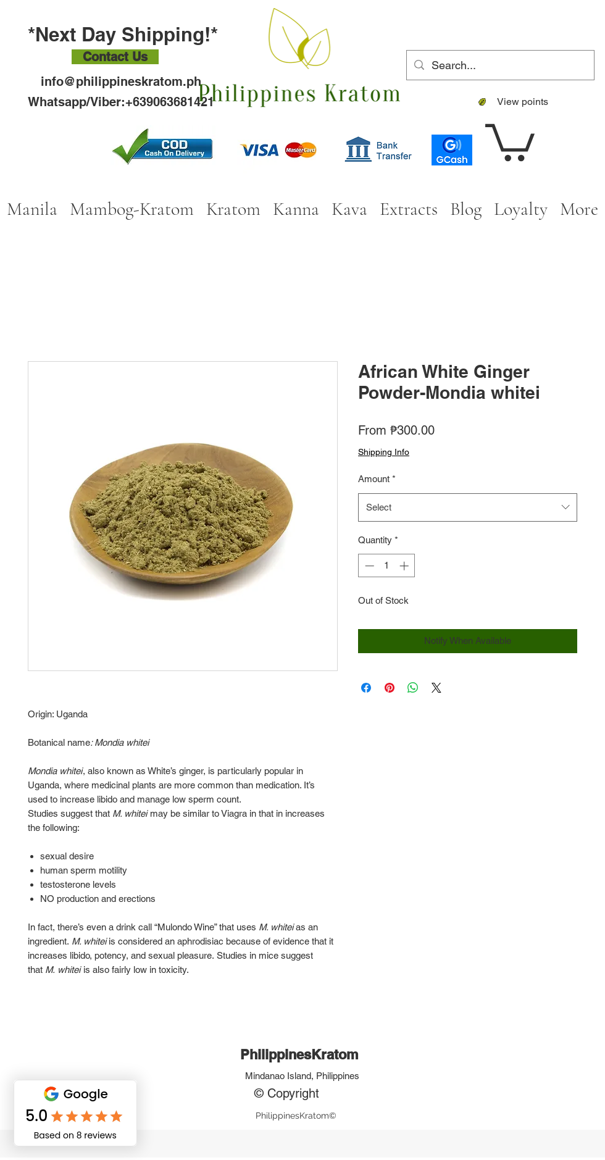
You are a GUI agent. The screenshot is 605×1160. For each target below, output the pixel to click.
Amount (377, 479)
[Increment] (405, 565)
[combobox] (467, 507)
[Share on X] (436, 687)
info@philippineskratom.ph (121, 81)
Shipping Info (383, 452)
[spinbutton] (387, 565)
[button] (510, 140)
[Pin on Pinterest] (389, 687)
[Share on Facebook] (366, 687)
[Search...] (500, 65)
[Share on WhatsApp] (413, 687)
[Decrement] (368, 565)
